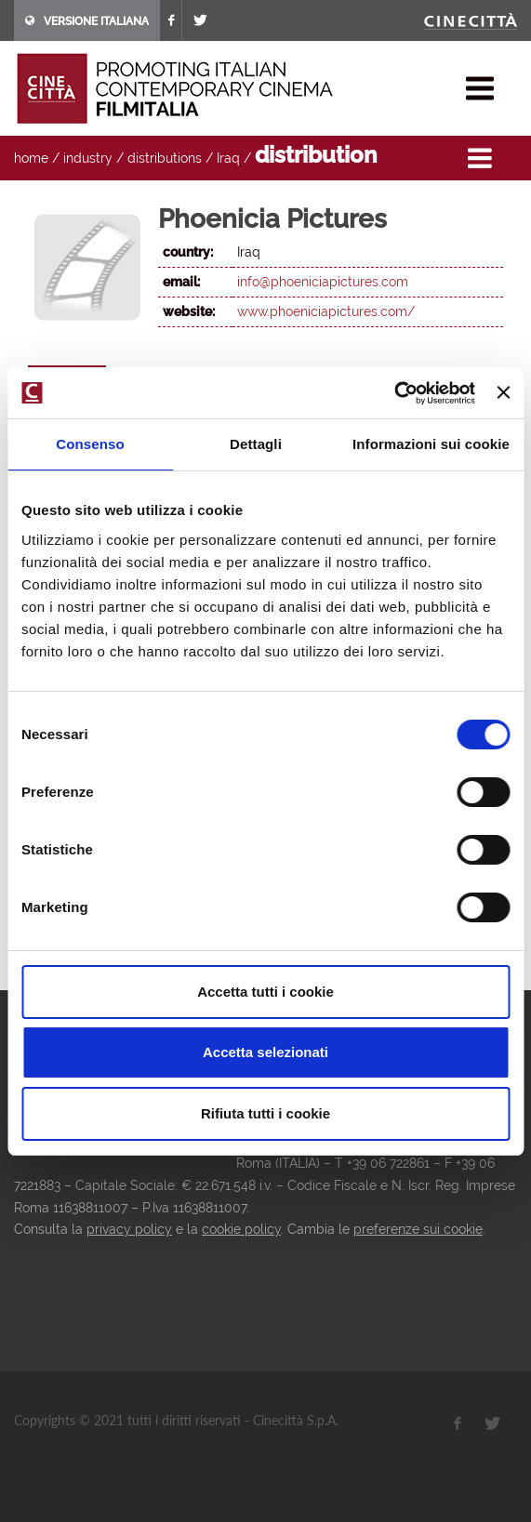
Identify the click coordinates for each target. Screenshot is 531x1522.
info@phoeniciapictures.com (322, 281)
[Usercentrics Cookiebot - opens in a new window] (393, 393)
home (31, 158)
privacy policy (129, 1229)
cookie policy (241, 1229)
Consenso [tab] (90, 444)
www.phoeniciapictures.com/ (326, 311)
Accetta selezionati (265, 1052)
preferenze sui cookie (418, 1229)
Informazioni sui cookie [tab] (431, 444)
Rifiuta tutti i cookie (265, 1113)
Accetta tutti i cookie (265, 991)
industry (88, 158)
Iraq (228, 158)
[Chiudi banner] (503, 392)
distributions (164, 158)
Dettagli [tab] (256, 444)
